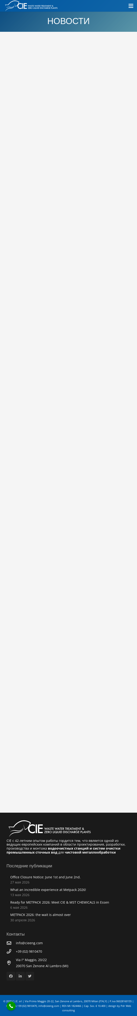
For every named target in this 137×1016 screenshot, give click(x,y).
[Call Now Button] (11, 1006)
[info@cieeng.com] (11, 943)
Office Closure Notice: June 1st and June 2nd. (45, 877)
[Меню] (131, 6)
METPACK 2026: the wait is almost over (40, 914)
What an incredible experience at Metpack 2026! (48, 889)
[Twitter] (29, 976)
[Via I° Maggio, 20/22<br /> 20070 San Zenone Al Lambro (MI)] (11, 963)
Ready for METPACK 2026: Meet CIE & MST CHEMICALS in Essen (59, 902)
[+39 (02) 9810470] (11, 951)
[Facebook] (11, 976)
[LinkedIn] (20, 976)
